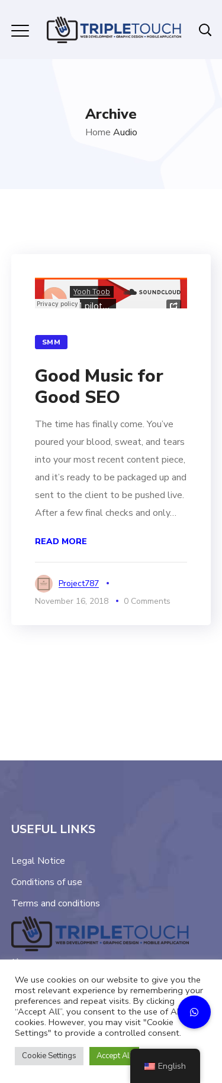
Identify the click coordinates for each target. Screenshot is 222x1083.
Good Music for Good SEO (99, 386)
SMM (51, 342)
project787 (79, 583)
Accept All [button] (114, 1056)
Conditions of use (46, 882)
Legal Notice (38, 860)
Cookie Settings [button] (49, 1056)
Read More (61, 541)
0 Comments (147, 601)
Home (98, 132)
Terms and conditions (55, 903)
